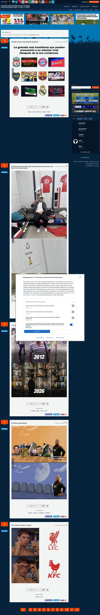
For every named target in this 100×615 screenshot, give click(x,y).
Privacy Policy (60, 337)
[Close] (81, 277)
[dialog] (50, 307)
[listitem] (50, 302)
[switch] (72, 306)
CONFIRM (37, 331)
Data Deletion (40, 337)
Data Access (49, 337)
